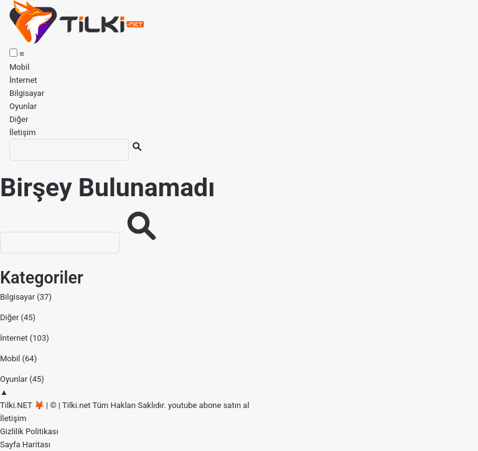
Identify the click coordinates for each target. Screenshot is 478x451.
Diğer (18, 119)
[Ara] (69, 150)
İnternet (23, 80)
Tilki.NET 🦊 (22, 405)
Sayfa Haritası (25, 444)
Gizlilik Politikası (29, 431)
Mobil (19, 67)
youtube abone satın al (208, 405)
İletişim (22, 132)
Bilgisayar (26, 93)
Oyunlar (23, 106)
